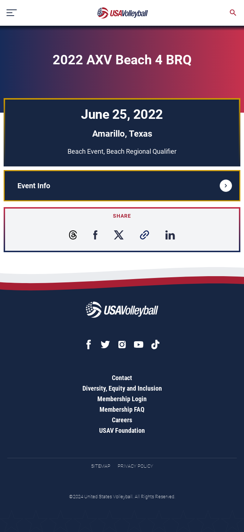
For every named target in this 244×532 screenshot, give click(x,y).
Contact (122, 378)
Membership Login (122, 399)
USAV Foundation (122, 430)
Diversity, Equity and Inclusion (122, 388)
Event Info (124, 186)
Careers (122, 420)
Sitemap (100, 466)
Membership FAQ (122, 409)
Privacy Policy (135, 466)
